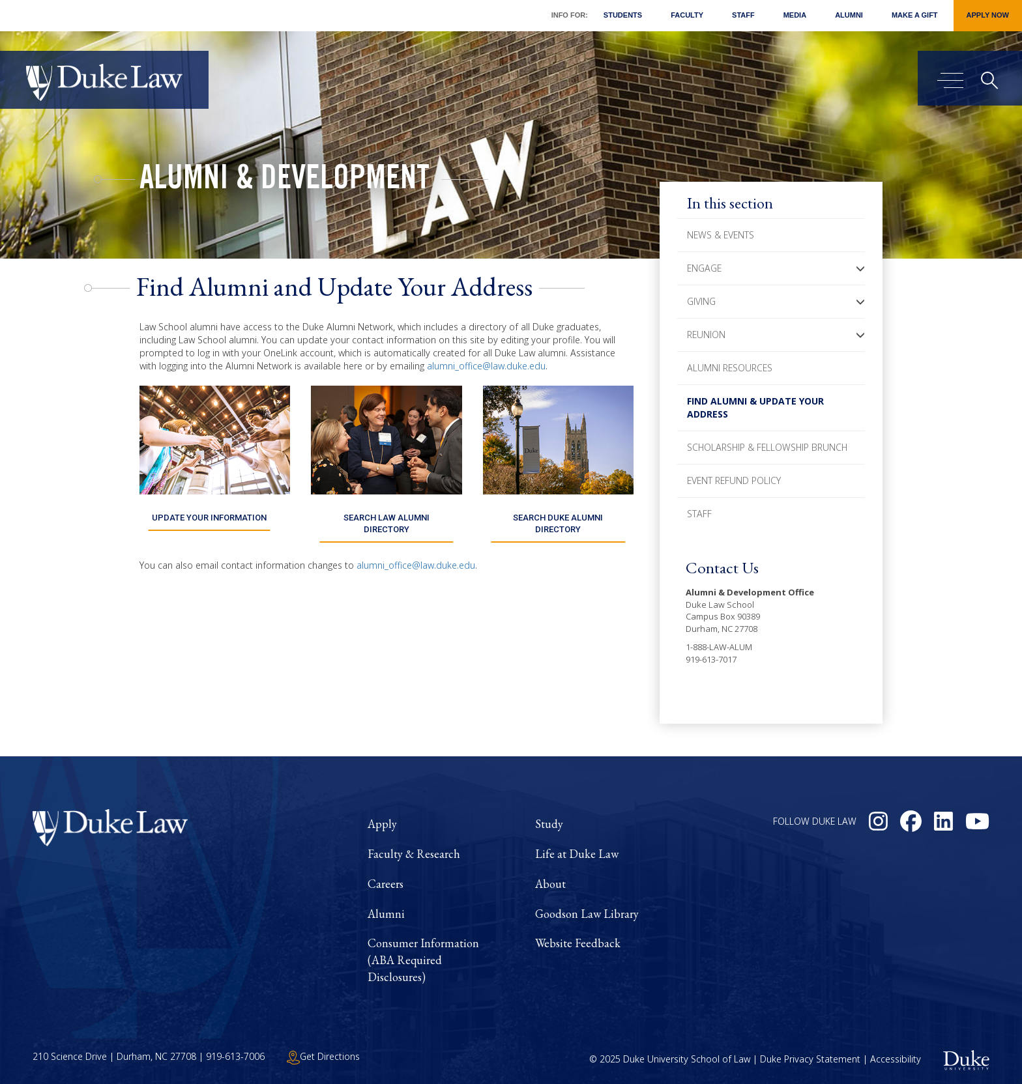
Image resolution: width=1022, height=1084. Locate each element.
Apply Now (988, 15)
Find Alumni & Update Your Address (755, 407)
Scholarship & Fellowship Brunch (767, 447)
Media (794, 15)
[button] (860, 268)
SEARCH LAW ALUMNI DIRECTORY (386, 523)
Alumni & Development (284, 181)
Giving (701, 301)
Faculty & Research (414, 853)
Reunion (706, 334)
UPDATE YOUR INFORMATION (208, 517)
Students (623, 15)
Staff (743, 15)
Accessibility (895, 1059)
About (550, 883)
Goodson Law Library (587, 913)
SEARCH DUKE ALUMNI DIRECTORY (558, 523)
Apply (382, 823)
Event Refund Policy (734, 480)
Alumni (849, 15)
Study (549, 823)
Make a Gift (915, 15)
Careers (385, 883)
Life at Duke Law (577, 853)
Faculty (687, 15)
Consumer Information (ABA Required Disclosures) (423, 959)
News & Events (720, 235)
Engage (704, 268)
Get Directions (323, 1056)
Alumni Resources (729, 368)
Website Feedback (577, 942)
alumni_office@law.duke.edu (486, 366)
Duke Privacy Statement (810, 1059)
